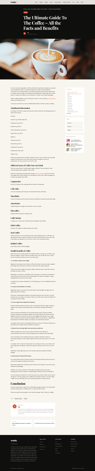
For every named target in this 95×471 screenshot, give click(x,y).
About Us (42, 444)
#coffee (25, 398)
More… (82, 2)
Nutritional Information (72, 92)
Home (36, 2)
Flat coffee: (69, 103)
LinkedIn (69, 130)
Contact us (42, 449)
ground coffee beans (40, 173)
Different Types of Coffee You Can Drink (74, 95)
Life (73, 2)
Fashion (46, 2)
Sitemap (72, 450)
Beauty (41, 2)
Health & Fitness (67, 2)
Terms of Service (74, 444)
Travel (77, 2)
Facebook (69, 127)
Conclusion (68, 114)
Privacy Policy (43, 446)
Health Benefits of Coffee (72, 112)
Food (28, 9)
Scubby (14, 2)
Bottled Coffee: (70, 110)
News (51, 2)
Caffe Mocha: (70, 105)
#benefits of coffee (18, 398)
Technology (57, 453)
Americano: (69, 102)
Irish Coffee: (69, 107)
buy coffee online (51, 98)
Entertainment (57, 2)
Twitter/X (69, 123)
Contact (72, 448)
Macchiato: (69, 100)
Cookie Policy (73, 446)
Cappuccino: (69, 97)
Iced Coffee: (69, 108)
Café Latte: (69, 98)
